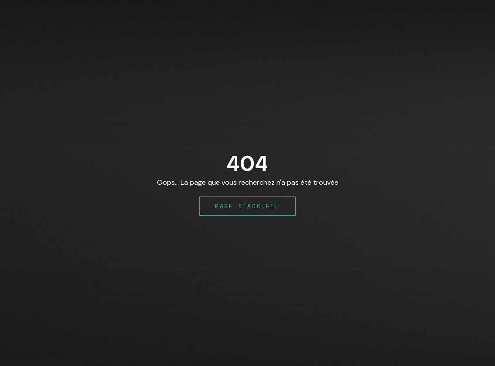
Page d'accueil (247, 206)
